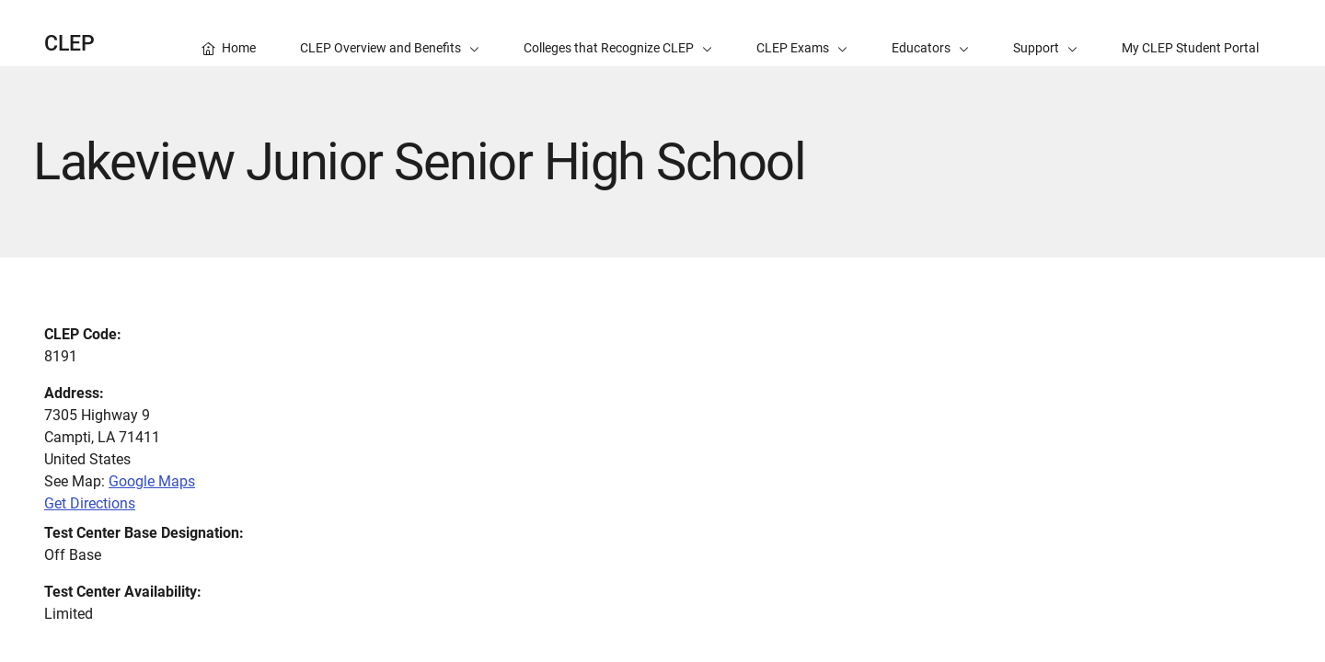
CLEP (69, 43)
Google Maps (152, 481)
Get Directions (89, 503)
